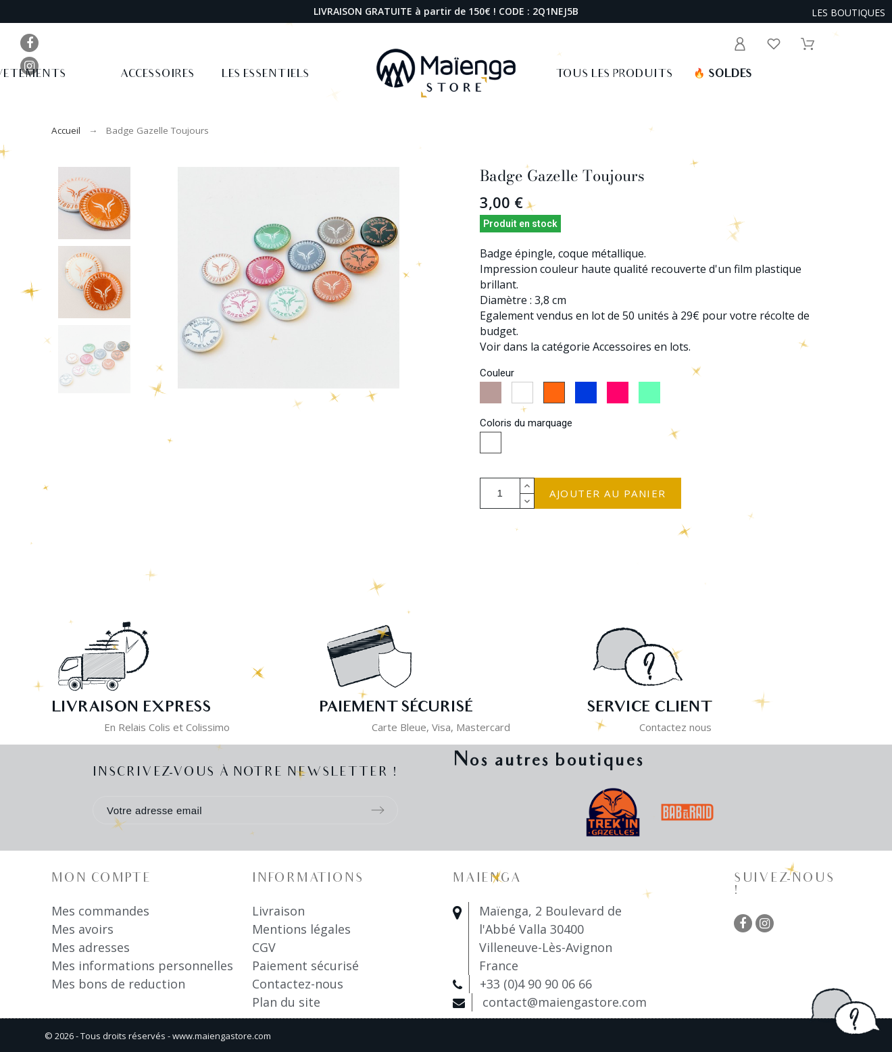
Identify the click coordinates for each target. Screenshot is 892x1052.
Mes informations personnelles (142, 965)
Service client (649, 708)
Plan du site (286, 1002)
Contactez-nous (297, 984)
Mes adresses (90, 947)
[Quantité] (500, 493)
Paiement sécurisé (305, 965)
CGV (264, 947)
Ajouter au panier (607, 493)
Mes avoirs (82, 929)
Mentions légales (301, 929)
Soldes (722, 75)
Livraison (278, 911)
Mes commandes (100, 911)
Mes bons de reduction (118, 984)
